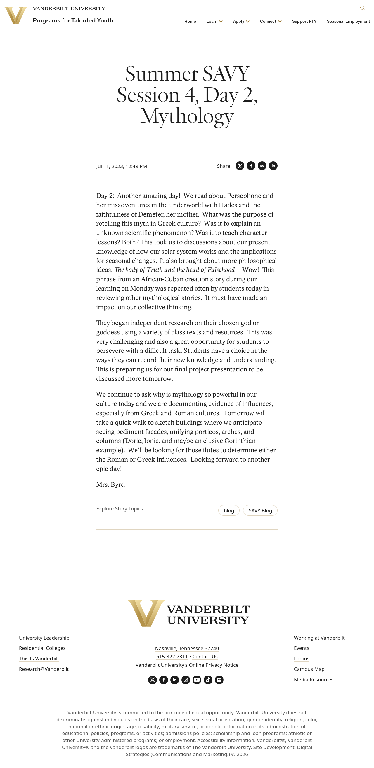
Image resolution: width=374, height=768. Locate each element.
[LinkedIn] (273, 165)
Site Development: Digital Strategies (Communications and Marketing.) (219, 750)
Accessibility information (225, 740)
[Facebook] (251, 165)
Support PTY (304, 22)
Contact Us (205, 656)
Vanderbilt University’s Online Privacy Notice (187, 664)
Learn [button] (212, 22)
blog (229, 510)
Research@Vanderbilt (44, 669)
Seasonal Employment (348, 22)
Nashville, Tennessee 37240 (187, 648)
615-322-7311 (172, 656)
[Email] (262, 165)
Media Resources (313, 679)
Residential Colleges (42, 648)
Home (190, 22)
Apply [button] (238, 22)
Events (301, 648)
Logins (301, 658)
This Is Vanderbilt (39, 658)
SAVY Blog (260, 510)
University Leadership (44, 637)
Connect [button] (268, 22)
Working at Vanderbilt (319, 637)
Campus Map (309, 669)
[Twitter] (240, 165)
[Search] (363, 7)
